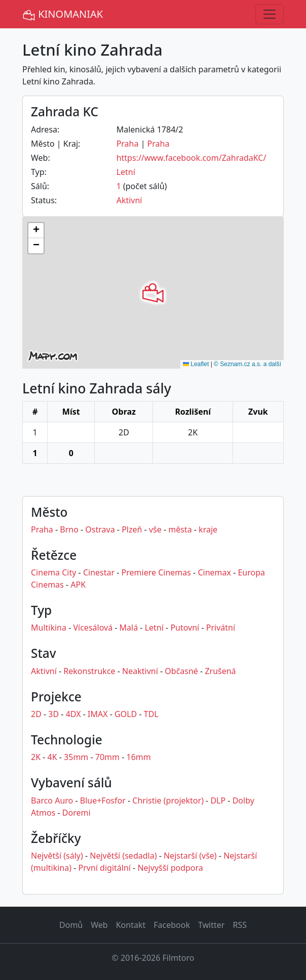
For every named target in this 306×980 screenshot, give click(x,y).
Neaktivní (140, 671)
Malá (129, 627)
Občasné (181, 671)
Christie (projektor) (168, 800)
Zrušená (220, 671)
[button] (153, 293)
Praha (128, 143)
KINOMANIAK (62, 14)
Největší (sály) (57, 855)
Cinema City (53, 572)
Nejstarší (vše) (190, 855)
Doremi (76, 812)
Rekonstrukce (89, 671)
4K (52, 757)
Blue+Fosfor (103, 800)
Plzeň (132, 529)
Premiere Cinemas (156, 572)
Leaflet (196, 364)
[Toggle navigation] (269, 14)
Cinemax (214, 572)
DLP (217, 800)
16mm (139, 757)
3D (53, 714)
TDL (151, 714)
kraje (208, 529)
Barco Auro (52, 800)
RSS (240, 924)
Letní (126, 171)
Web (99, 924)
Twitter (211, 924)
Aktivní (129, 200)
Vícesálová (92, 627)
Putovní (184, 627)
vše (155, 529)
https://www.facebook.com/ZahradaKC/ (191, 157)
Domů (71, 924)
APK (78, 584)
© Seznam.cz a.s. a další (247, 364)
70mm (107, 757)
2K (36, 757)
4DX (73, 714)
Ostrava (99, 529)
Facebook (172, 924)
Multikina (48, 627)
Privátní (220, 627)
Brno (69, 529)
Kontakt (131, 924)
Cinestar (98, 572)
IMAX (98, 714)
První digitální (105, 867)
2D (36, 714)
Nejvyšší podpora (170, 867)
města (180, 529)
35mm (76, 757)
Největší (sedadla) (123, 855)
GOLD (125, 714)
